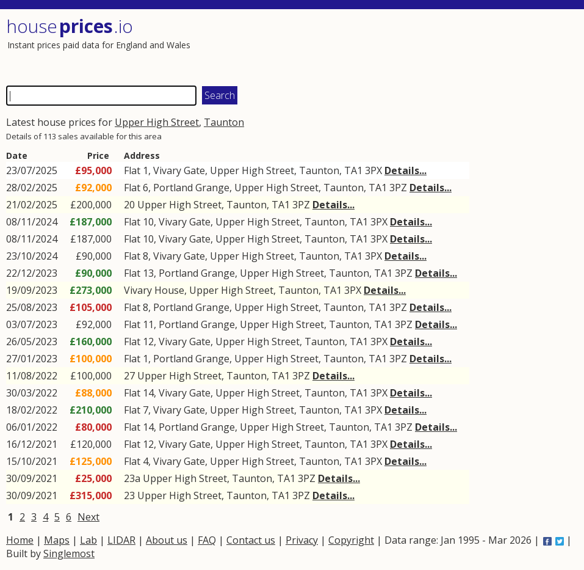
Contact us (250, 540)
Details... (405, 170)
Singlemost (69, 553)
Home (20, 540)
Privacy (302, 540)
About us (166, 540)
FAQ (207, 540)
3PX (373, 170)
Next (88, 517)
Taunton (224, 122)
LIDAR (121, 540)
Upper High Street (157, 122)
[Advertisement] (432, 45)
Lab (88, 540)
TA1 (353, 170)
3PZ (398, 187)
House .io (69, 25)
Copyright (351, 540)
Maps (57, 540)
